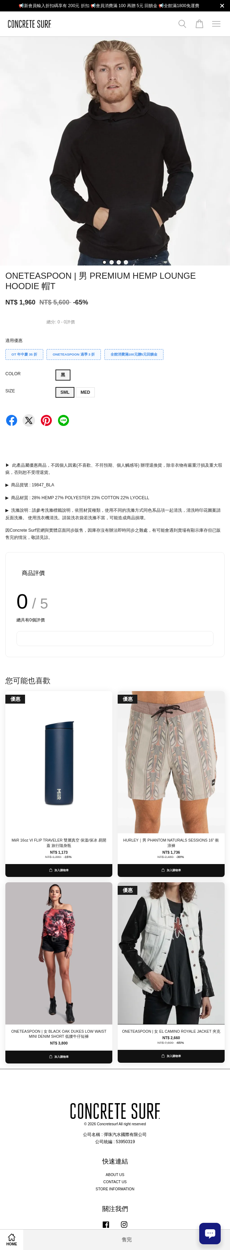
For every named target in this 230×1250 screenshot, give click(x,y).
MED (85, 392)
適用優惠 (14, 340)
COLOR (13, 373)
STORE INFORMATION (115, 1189)
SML (64, 392)
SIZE (10, 390)
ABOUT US (115, 1175)
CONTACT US (115, 1182)
